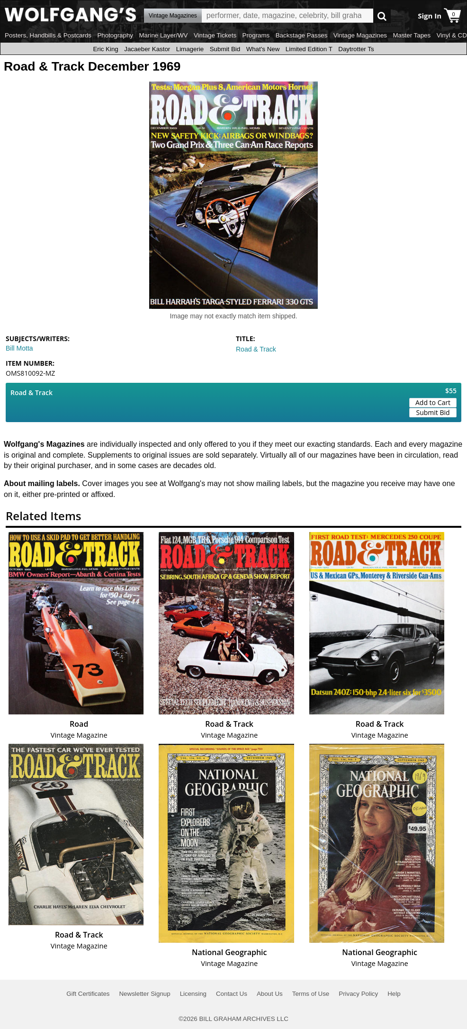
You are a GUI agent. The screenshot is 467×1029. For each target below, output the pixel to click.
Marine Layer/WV (163, 35)
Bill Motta (19, 348)
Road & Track (256, 349)
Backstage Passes (302, 35)
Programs (256, 35)
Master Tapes (412, 35)
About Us (270, 993)
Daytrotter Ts (356, 49)
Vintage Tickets (215, 35)
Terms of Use (311, 993)
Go (382, 16)
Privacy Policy (358, 993)
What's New (263, 49)
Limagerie (190, 49)
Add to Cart (432, 402)
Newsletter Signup (144, 993)
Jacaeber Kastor (147, 49)
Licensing (193, 993)
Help (393, 993)
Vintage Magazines (360, 35)
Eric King (105, 49)
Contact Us (231, 993)
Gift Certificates (87, 993)
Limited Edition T (309, 49)
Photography (115, 35)
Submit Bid (225, 49)
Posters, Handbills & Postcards (48, 35)
